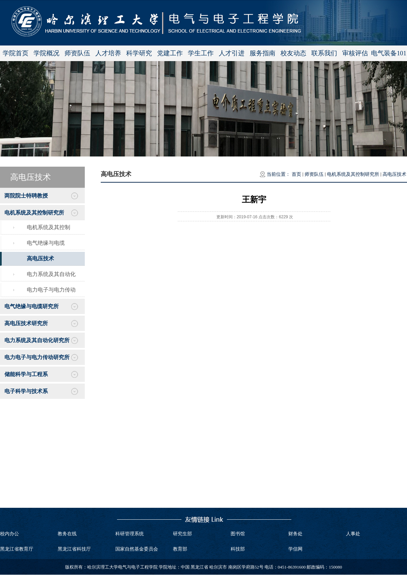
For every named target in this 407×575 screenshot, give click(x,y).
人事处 (353, 533)
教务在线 (67, 533)
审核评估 (355, 53)
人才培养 (108, 53)
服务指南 (262, 53)
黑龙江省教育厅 (16, 549)
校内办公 (9, 533)
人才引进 (232, 53)
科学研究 (139, 53)
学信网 (295, 549)
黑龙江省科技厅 (74, 549)
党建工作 (170, 53)
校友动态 (293, 53)
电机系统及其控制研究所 (353, 174)
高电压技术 (394, 174)
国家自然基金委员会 (136, 549)
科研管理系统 (129, 533)
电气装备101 (388, 53)
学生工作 (201, 53)
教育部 (180, 549)
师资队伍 (77, 53)
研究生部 (182, 533)
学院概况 (46, 53)
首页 (296, 174)
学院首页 (15, 53)
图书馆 (238, 533)
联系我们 (324, 53)
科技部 (238, 549)
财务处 (295, 533)
